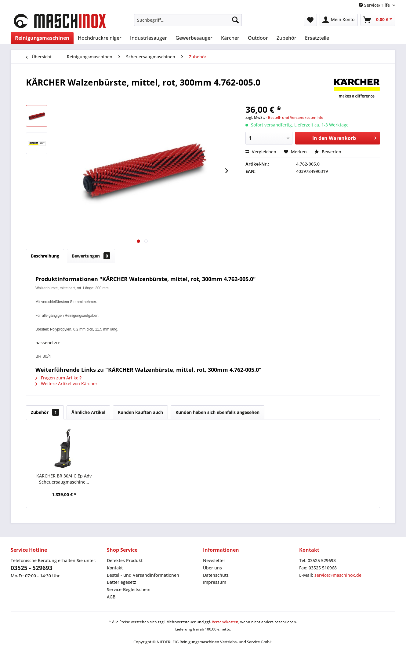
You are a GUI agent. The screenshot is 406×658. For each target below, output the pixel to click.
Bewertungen (91, 255)
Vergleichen (260, 152)
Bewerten (327, 152)
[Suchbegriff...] (188, 20)
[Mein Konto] (339, 20)
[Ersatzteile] (317, 38)
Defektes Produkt (125, 560)
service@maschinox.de (337, 575)
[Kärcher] (230, 38)
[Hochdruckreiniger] (100, 38)
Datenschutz (216, 575)
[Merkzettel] (310, 20)
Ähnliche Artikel (88, 412)
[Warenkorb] (378, 20)
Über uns (212, 568)
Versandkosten (225, 621)
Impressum (214, 582)
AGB (111, 597)
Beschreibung (45, 256)
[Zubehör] (286, 38)
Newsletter (214, 560)
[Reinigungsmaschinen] (42, 38)
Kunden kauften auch (140, 412)
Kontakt (115, 568)
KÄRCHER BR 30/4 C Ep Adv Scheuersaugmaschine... (64, 479)
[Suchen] (235, 20)
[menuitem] (188, 20)
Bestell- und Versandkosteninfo (295, 117)
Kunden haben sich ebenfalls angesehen (217, 412)
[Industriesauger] (148, 38)
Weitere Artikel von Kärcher (66, 383)
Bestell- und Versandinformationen (143, 575)
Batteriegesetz (121, 582)
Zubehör (45, 412)
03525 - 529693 (32, 568)
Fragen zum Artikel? (58, 378)
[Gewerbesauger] (194, 38)
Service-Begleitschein (128, 589)
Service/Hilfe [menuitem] (375, 5)
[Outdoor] (258, 38)
